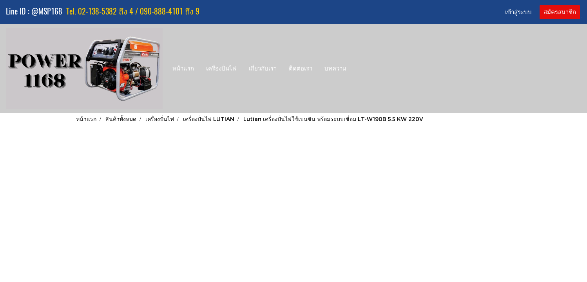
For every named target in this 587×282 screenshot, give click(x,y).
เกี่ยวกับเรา (263, 68)
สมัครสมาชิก (560, 12)
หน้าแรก (183, 68)
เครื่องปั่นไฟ (221, 68)
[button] (360, 68)
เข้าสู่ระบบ (518, 12)
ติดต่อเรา (300, 68)
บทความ (335, 68)
